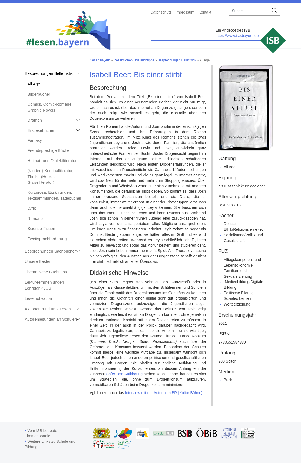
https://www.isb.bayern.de (237, 35)
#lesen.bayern (100, 60)
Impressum (185, 12)
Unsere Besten (38, 261)
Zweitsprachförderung (47, 238)
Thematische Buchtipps (46, 272)
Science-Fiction (41, 228)
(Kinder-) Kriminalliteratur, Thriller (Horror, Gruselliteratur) (51, 176)
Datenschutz (161, 12)
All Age (34, 84)
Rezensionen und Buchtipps (134, 60)
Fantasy (35, 140)
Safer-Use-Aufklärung (124, 374)
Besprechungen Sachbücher (50, 251)
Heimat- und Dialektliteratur (52, 160)
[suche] (249, 10)
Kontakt (205, 12)
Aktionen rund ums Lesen (48, 309)
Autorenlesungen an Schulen (51, 319)
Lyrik (32, 208)
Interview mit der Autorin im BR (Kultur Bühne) (163, 393)
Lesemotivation (38, 298)
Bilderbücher (39, 94)
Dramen (35, 120)
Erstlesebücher (41, 130)
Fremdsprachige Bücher (49, 150)
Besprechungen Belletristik (49, 73)
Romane (35, 218)
